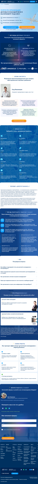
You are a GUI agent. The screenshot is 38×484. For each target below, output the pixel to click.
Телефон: (3, 418)
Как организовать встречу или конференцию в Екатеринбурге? (16, 284)
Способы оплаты (4, 481)
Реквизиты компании (23, 479)
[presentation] (9, 434)
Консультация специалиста (27, 27)
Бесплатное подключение (11, 27)
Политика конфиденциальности (7, 477)
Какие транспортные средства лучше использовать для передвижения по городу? (18, 272)
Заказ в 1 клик (32, 1)
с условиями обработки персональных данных (11, 429)
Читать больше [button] (3, 336)
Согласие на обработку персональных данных (9, 479)
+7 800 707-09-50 (26, 1)
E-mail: (3, 423)
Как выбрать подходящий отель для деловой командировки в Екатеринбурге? (16, 267)
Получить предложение (8, 438)
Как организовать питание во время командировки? (13, 276)
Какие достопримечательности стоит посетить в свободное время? (17, 280)
